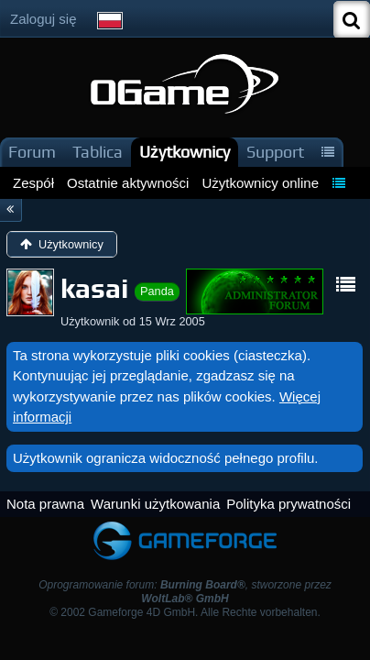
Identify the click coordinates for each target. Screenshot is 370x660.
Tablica (97, 151)
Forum (32, 151)
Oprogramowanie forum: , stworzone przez (185, 591)
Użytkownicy (184, 151)
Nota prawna (45, 504)
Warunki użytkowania (155, 504)
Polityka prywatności (288, 504)
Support (275, 151)
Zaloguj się (43, 19)
